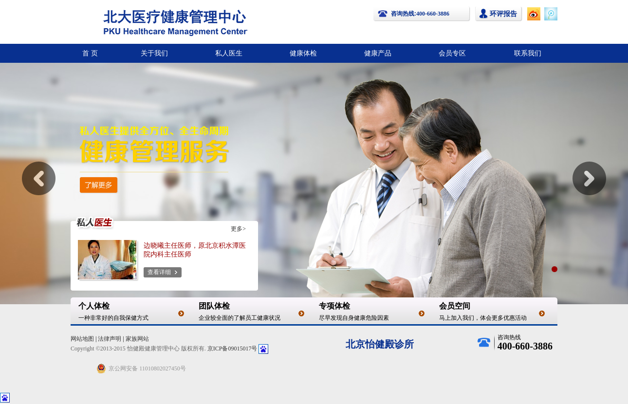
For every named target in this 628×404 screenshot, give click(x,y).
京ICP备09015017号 (232, 348)
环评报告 (503, 14)
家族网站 (137, 338)
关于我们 (154, 53)
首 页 (90, 53)
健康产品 (377, 53)
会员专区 (452, 53)
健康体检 (303, 53)
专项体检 (334, 306)
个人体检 (94, 306)
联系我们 (527, 53)
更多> (238, 228)
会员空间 (454, 306)
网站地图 (82, 338)
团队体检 (214, 306)
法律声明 (109, 338)
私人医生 (228, 53)
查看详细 (159, 272)
